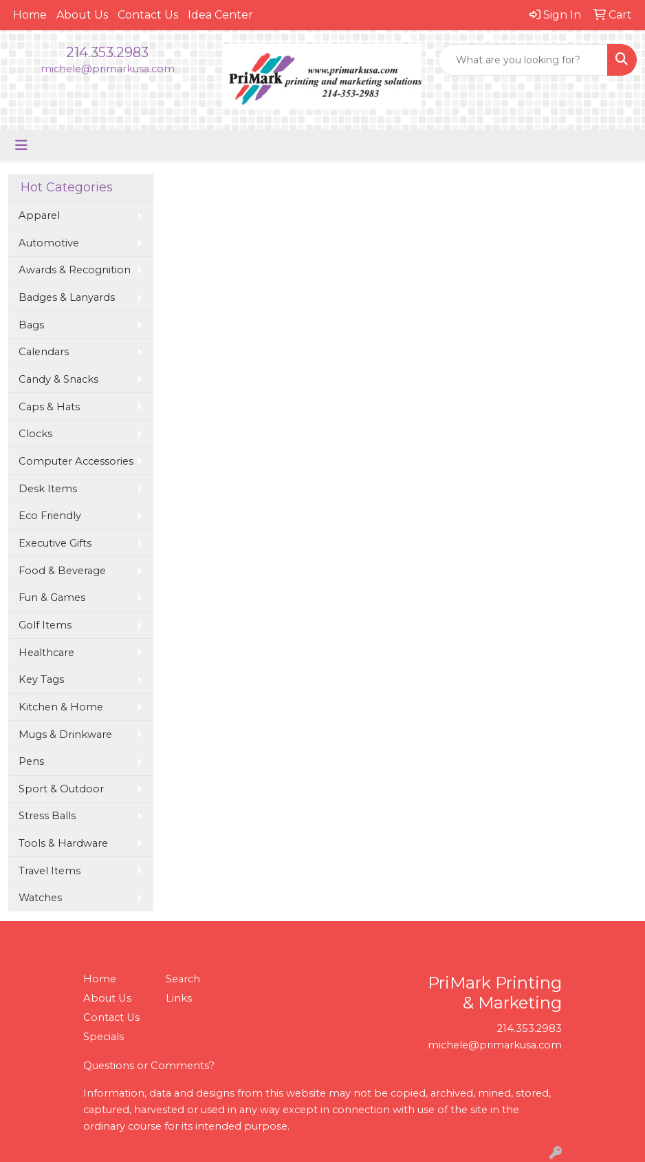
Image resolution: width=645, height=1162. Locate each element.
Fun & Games (52, 597)
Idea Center (220, 14)
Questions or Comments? (149, 1065)
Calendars (44, 352)
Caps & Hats (49, 407)
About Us (82, 14)
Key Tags (41, 679)
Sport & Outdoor (61, 789)
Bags (31, 325)
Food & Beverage (62, 570)
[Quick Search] (523, 60)
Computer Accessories (76, 461)
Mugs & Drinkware (65, 734)
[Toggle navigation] (21, 145)
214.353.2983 (107, 52)
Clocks (35, 433)
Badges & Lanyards (67, 297)
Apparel (39, 215)
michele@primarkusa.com (108, 69)
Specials (103, 1037)
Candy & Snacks (58, 379)
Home (30, 14)
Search (183, 979)
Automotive (49, 243)
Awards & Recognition (75, 270)
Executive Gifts (55, 543)
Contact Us (148, 14)
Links (179, 998)
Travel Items (49, 871)
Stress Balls (47, 816)
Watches (40, 897)
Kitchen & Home (61, 707)
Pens (31, 761)
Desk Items (48, 489)
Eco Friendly (50, 515)
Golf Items (45, 625)
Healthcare (46, 652)
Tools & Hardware (63, 843)
